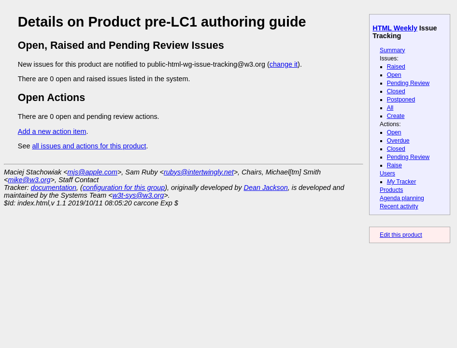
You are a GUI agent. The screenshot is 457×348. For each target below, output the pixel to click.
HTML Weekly (394, 28)
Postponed (401, 99)
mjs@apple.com (92, 172)
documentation (53, 187)
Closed (396, 91)
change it (284, 64)
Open (394, 75)
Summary (392, 50)
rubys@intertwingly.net (199, 172)
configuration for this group (124, 187)
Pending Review (408, 83)
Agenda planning (402, 198)
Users (387, 173)
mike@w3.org (29, 180)
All (390, 107)
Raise (394, 165)
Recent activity (399, 206)
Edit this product (401, 235)
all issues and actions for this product (89, 146)
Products (391, 190)
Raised (396, 66)
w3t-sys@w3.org (138, 195)
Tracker (401, 181)
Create (396, 116)
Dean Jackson (266, 187)
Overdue (398, 140)
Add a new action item (52, 131)
